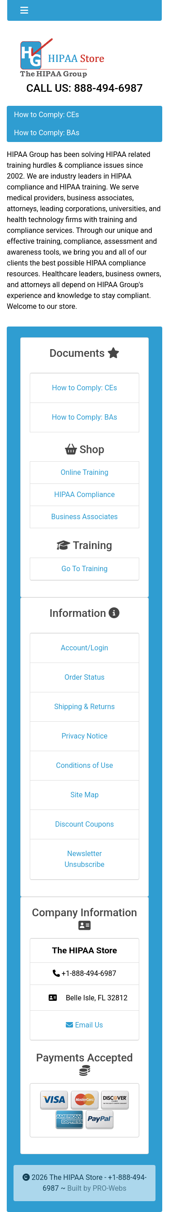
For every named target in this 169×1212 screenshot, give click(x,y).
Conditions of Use (84, 765)
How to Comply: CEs (46, 114)
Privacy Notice (84, 736)
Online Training (85, 472)
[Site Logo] (84, 57)
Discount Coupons (84, 824)
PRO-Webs (109, 1188)
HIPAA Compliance (84, 494)
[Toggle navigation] (24, 10)
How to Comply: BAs (46, 132)
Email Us (84, 1025)
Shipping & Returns (84, 706)
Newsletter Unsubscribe (84, 859)
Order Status (84, 677)
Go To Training (84, 568)
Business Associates (84, 516)
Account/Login (84, 648)
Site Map (84, 795)
